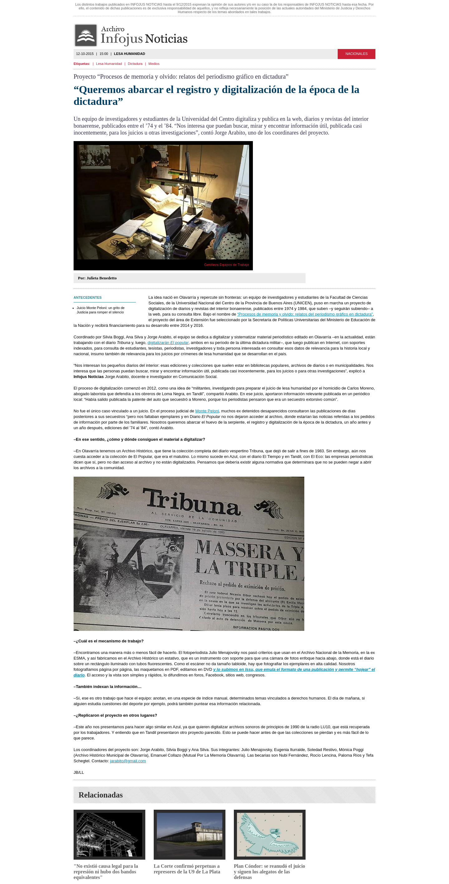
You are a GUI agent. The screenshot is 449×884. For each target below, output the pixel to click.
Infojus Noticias (136, 35)
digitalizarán (168, 342)
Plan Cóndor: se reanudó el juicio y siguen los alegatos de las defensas (269, 871)
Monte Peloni (207, 411)
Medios (153, 64)
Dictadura (135, 64)
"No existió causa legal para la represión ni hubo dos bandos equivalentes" (106, 871)
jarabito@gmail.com (128, 761)
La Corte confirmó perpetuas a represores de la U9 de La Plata (187, 868)
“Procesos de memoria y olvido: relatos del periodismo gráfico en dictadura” (305, 314)
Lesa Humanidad (109, 64)
